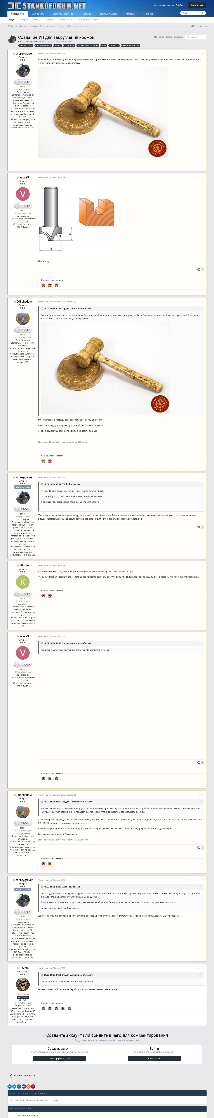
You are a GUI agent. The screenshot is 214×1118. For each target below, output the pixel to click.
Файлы (36, 20)
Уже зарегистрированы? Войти (169, 5)
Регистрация (197, 5)
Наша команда (65, 20)
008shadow (24, 301)
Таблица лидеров (109, 14)
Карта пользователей (63, 14)
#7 (203, 795)
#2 (203, 177)
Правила (49, 20)
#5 (203, 565)
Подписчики (192, 37)
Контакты (148, 14)
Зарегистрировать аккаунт (59, 1059)
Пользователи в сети (88, 20)
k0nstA (24, 565)
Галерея (24, 20)
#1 (203, 54)
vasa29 (24, 177)
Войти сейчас (154, 1059)
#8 (203, 880)
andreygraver (31, 41)
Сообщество (17, 14)
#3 (203, 302)
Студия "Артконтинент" (73, 308)
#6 (203, 636)
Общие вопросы (63, 41)
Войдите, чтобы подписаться (169, 37)
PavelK (24, 968)
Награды (87, 14)
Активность (38, 14)
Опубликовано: (51, 53)
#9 (203, 968)
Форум (11, 20)
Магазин (130, 14)
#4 (203, 477)
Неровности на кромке (27, 1116)
